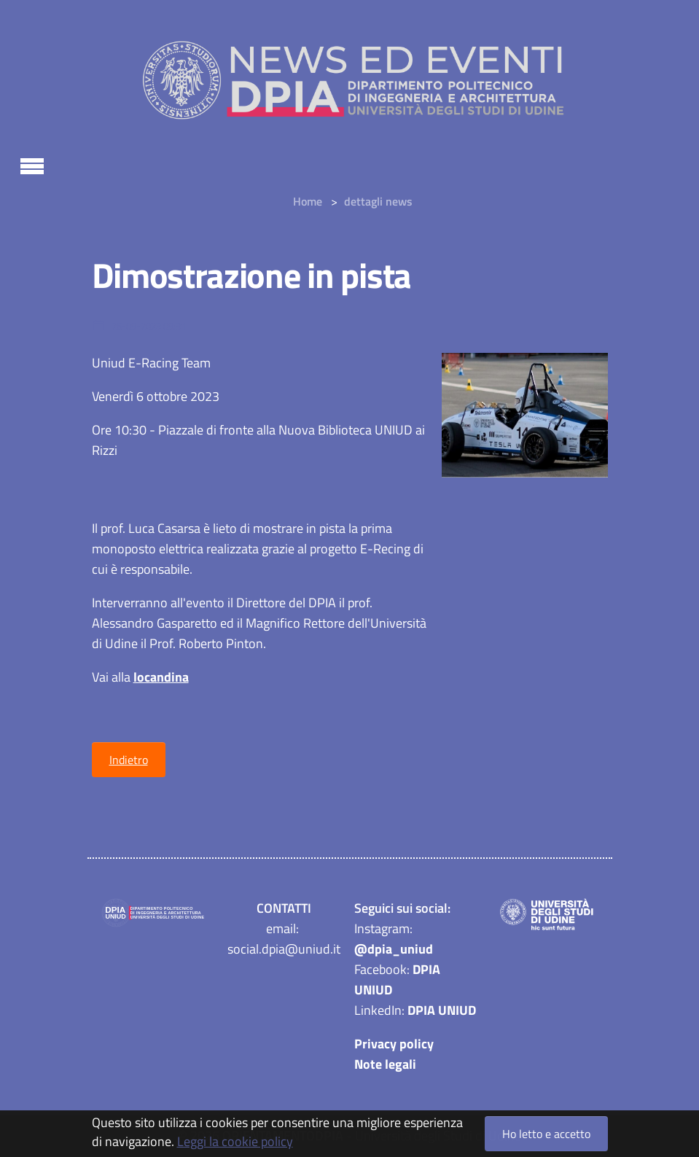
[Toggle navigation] (32, 164)
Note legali (385, 1064)
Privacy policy (394, 1043)
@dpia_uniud (393, 949)
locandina (161, 677)
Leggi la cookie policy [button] (235, 1141)
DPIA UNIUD (441, 1010)
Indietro (128, 759)
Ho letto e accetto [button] (546, 1133)
